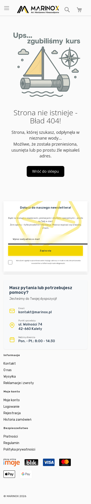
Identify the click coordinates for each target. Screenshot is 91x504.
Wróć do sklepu (45, 171)
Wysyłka (9, 377)
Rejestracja (12, 413)
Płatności (10, 436)
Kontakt (9, 364)
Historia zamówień (17, 420)
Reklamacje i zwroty (18, 383)
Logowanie (11, 407)
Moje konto (11, 400)
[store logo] (38, 9)
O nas (7, 370)
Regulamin (11, 443)
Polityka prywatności (19, 449)
